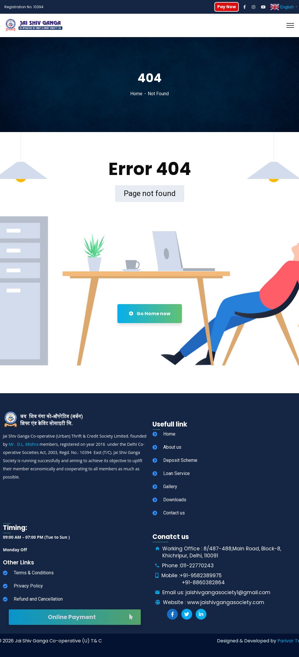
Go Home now (150, 313)
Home (136, 93)
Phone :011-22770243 (188, 565)
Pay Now (226, 7)
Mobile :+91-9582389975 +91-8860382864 (193, 579)
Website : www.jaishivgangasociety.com (213, 602)
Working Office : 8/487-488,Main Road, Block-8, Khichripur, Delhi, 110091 (221, 552)
